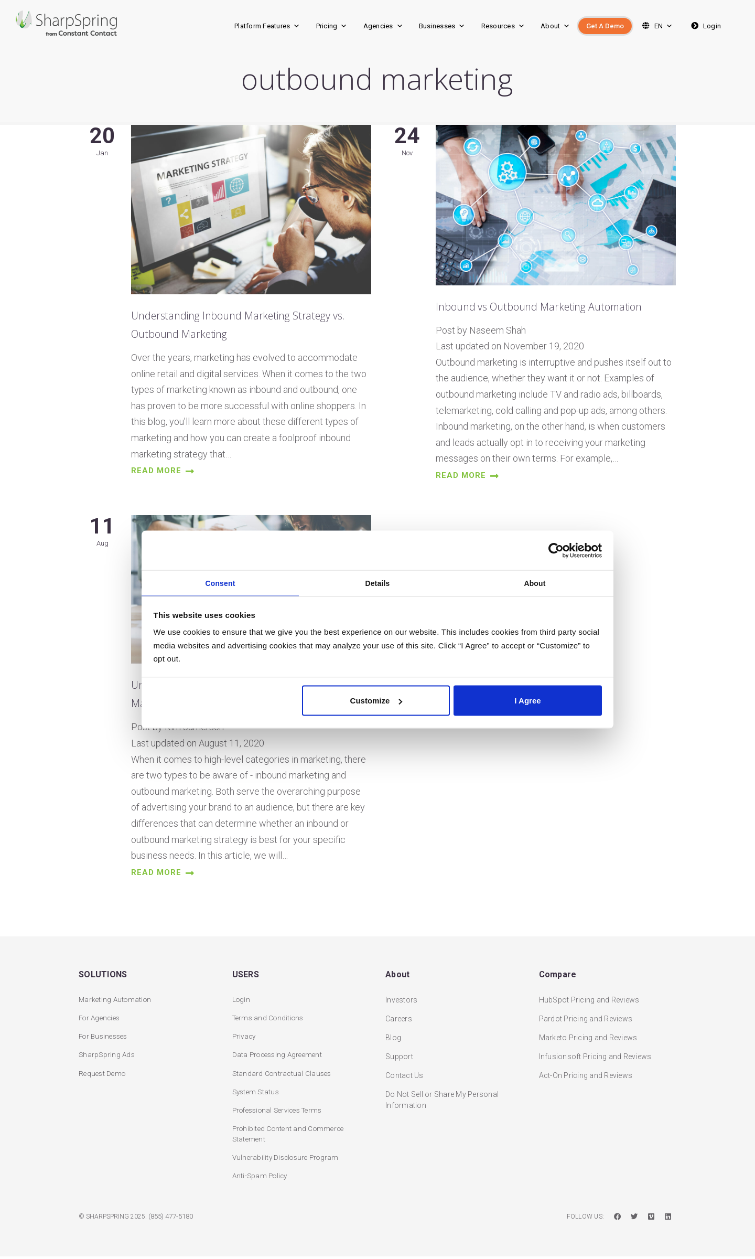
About (555, 26)
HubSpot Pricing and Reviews (589, 997)
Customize (376, 702)
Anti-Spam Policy (261, 1178)
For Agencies (101, 1016)
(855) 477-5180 (173, 1219)
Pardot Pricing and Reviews (586, 1016)
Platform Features (267, 26)
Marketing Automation (117, 997)
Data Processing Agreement (280, 1054)
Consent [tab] (220, 582)
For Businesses (106, 1035)
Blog (393, 1035)
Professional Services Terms (282, 1110)
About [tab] (535, 582)
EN (656, 26)
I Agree (527, 702)
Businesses (442, 26)
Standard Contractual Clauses (283, 1073)
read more (165, 477)
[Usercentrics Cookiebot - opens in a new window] (556, 549)
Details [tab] (377, 582)
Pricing (332, 26)
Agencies (383, 26)
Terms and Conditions (270, 1016)
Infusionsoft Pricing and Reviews (595, 1054)
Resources (503, 26)
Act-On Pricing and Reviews (586, 1073)
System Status (257, 1091)
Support (399, 1054)
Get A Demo (605, 26)
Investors (401, 997)
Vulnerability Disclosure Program (288, 1159)
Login (704, 26)
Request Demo (103, 1073)
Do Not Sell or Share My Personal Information (442, 1097)
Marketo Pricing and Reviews (588, 1035)
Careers (398, 1016)
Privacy (245, 1035)
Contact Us (404, 1073)
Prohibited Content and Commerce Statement (291, 1135)
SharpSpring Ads (108, 1054)
